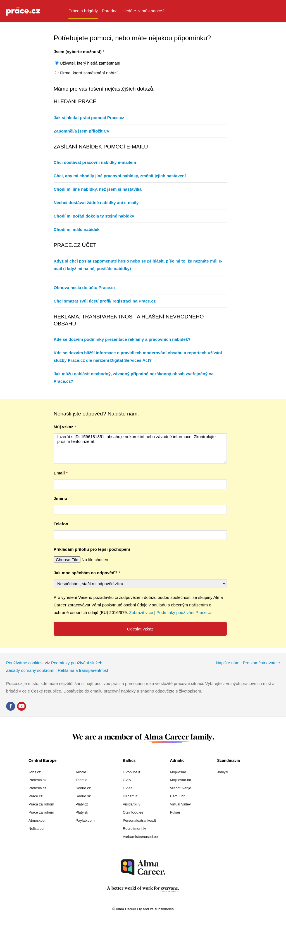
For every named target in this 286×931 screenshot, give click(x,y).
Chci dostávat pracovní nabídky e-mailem (95, 162)
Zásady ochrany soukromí (30, 670)
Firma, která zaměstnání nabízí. (89, 72)
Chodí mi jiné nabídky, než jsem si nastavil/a (98, 189)
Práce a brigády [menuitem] (83, 10)
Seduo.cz (83, 788)
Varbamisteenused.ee (140, 837)
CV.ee (128, 788)
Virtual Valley (180, 804)
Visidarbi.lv (131, 804)
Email (59, 473)
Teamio (81, 780)
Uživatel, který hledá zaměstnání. (90, 63)
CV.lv (127, 780)
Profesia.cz (37, 788)
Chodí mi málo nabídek (76, 229)
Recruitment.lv (134, 828)
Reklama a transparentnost (83, 670)
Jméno (60, 498)
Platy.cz (82, 804)
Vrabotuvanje (180, 788)
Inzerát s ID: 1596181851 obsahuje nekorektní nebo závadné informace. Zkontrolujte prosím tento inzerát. (140, 448)
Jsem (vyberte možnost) (78, 51)
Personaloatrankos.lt (139, 820)
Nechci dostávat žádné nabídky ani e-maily (96, 202)
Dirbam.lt (130, 796)
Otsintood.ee (133, 812)
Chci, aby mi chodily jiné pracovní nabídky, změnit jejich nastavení (120, 175)
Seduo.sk (83, 796)
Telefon (61, 523)
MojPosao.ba (180, 780)
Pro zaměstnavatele (261, 662)
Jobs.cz (34, 772)
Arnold (81, 772)
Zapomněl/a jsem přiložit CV (81, 131)
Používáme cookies (24, 662)
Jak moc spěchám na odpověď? (85, 572)
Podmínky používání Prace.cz (184, 612)
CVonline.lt (131, 772)
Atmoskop (36, 820)
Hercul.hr (177, 796)
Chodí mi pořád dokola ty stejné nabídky (94, 216)
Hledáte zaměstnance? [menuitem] (142, 10)
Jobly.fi (222, 772)
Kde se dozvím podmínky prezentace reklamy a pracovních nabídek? (122, 339)
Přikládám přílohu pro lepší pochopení (92, 549)
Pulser (175, 812)
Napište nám (227, 662)
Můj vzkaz (63, 426)
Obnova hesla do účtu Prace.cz (85, 287)
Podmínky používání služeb (76, 662)
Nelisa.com (37, 828)
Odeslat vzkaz (140, 629)
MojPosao (178, 772)
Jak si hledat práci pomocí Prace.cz (89, 117)
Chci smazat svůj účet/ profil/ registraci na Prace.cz (105, 301)
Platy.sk (82, 812)
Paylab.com (85, 820)
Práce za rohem (41, 812)
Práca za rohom (41, 804)
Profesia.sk (37, 780)
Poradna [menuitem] (110, 10)
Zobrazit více (141, 612)
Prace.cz (35, 796)
